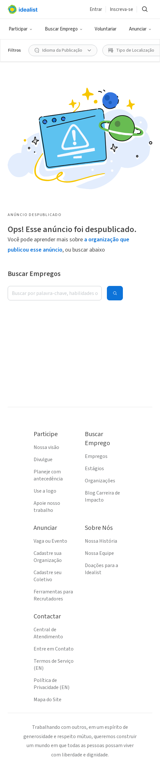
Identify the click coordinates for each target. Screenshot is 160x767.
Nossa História (101, 541)
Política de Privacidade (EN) (51, 684)
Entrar (96, 9)
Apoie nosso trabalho (47, 507)
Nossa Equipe (99, 553)
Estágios (94, 468)
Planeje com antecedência (48, 475)
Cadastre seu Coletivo (47, 576)
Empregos (96, 456)
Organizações (100, 480)
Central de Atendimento (48, 633)
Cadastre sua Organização (48, 557)
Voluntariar (105, 29)
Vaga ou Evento (50, 541)
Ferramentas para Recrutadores (53, 595)
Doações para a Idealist (101, 569)
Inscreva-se (121, 9)
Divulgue (43, 459)
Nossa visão (46, 447)
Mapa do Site (47, 699)
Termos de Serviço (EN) (54, 665)
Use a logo (45, 491)
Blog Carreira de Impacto (102, 496)
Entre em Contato (54, 648)
